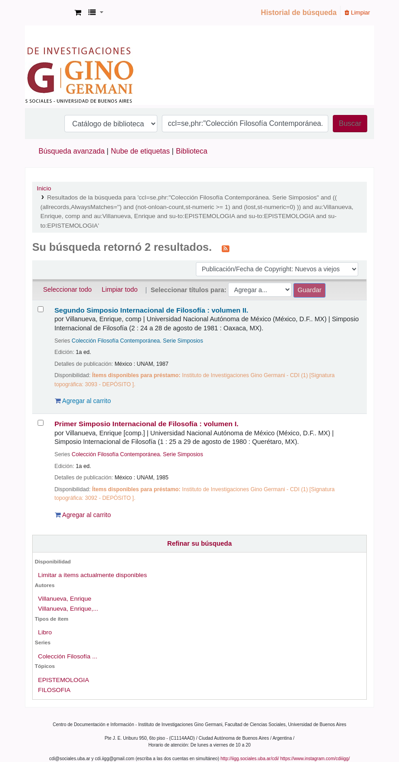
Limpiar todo (119, 289)
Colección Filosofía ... (67, 656)
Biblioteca (191, 151)
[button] (78, 13)
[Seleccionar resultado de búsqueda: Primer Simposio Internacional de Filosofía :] (41, 423)
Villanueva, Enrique (65, 598)
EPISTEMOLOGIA (63, 680)
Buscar (350, 123)
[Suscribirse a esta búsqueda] (225, 248)
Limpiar (357, 12)
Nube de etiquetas (140, 151)
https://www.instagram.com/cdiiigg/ (315, 758)
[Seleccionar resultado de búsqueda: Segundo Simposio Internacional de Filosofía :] (41, 309)
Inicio (44, 188)
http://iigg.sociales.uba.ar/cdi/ (249, 758)
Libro (45, 632)
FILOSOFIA (54, 690)
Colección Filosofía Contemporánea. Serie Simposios (137, 341)
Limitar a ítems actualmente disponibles (92, 575)
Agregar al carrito (83, 400)
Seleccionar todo (67, 289)
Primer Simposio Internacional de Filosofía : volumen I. (146, 424)
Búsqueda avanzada (72, 151)
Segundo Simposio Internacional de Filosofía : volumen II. (151, 310)
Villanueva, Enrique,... (68, 608)
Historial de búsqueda (298, 12)
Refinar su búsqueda (199, 543)
